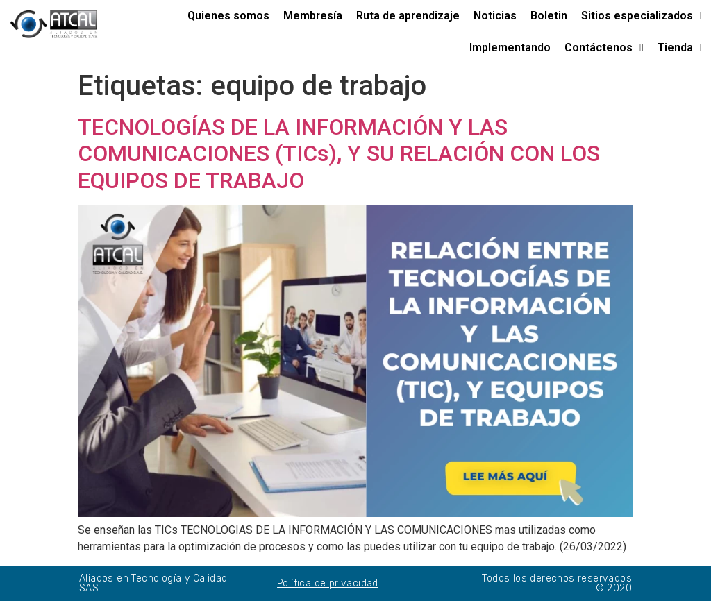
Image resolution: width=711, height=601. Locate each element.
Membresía (312, 15)
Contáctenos (604, 47)
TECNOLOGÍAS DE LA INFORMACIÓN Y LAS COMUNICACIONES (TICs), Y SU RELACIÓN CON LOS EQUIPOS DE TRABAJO (339, 154)
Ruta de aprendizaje (408, 15)
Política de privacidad (327, 583)
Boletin (548, 15)
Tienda (681, 47)
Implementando (510, 47)
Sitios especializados (642, 15)
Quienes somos (228, 15)
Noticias (495, 15)
